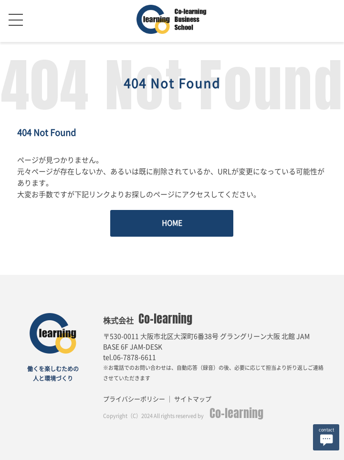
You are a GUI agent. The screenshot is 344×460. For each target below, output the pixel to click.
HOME (172, 223)
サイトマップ (192, 399)
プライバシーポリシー (134, 399)
